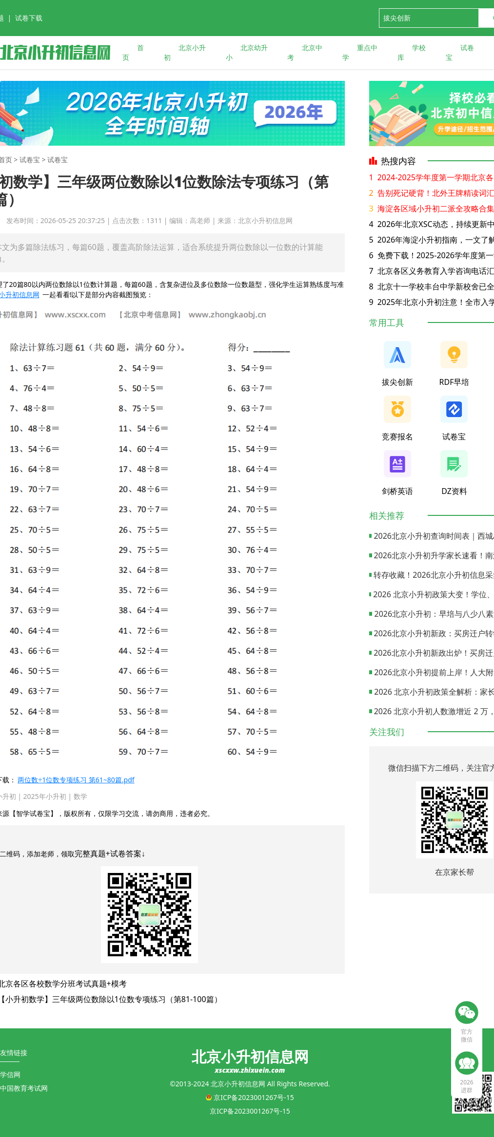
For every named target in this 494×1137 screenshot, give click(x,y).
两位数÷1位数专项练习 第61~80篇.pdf (76, 779)
